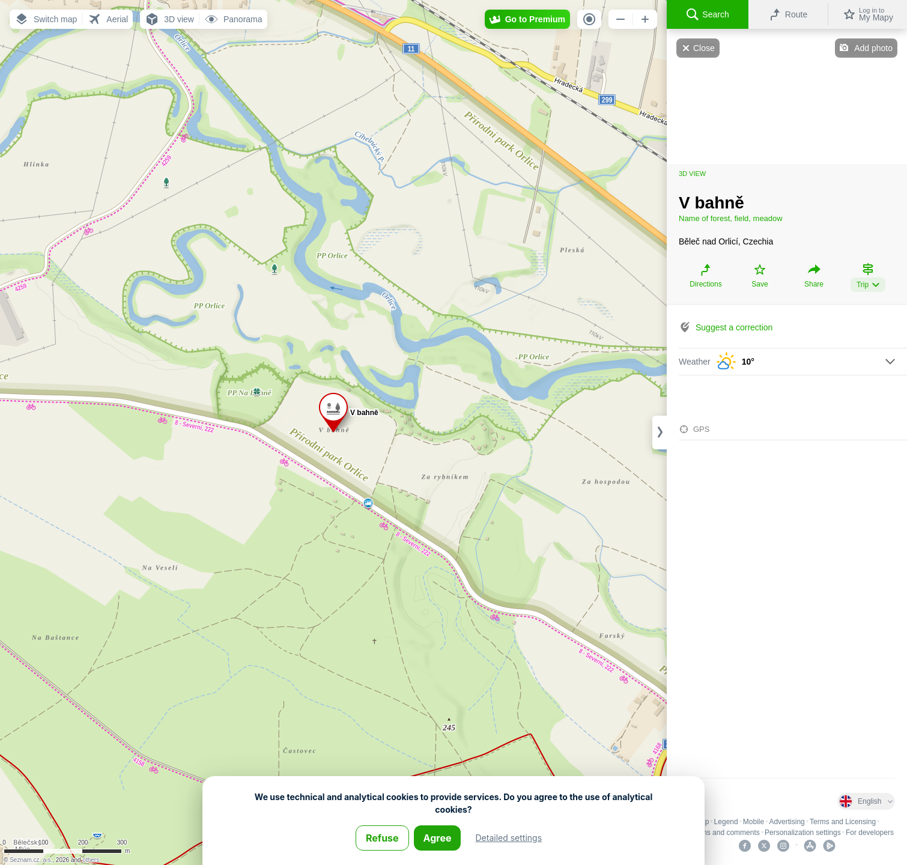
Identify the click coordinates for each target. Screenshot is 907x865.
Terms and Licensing (843, 822)
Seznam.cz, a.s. (31, 860)
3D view (692, 173)
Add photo (873, 48)
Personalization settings (803, 832)
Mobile (753, 822)
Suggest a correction (734, 327)
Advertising (786, 822)
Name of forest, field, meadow (731, 218)
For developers (870, 832)
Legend (726, 822)
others (90, 860)
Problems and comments (720, 832)
